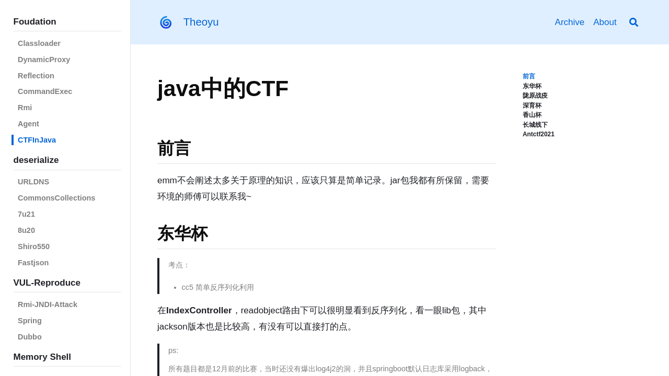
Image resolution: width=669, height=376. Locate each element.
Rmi (25, 107)
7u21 (26, 214)
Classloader (39, 43)
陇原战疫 (535, 95)
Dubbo (30, 337)
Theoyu (201, 22)
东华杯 (532, 86)
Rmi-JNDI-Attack (47, 304)
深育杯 (532, 105)
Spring (30, 320)
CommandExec (45, 91)
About (604, 22)
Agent (28, 124)
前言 (529, 76)
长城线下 (535, 124)
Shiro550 (34, 246)
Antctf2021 (539, 134)
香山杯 (532, 115)
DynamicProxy (44, 59)
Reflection (36, 76)
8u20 (26, 230)
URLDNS (33, 182)
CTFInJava (37, 140)
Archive (570, 22)
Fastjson (33, 262)
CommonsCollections (56, 198)
